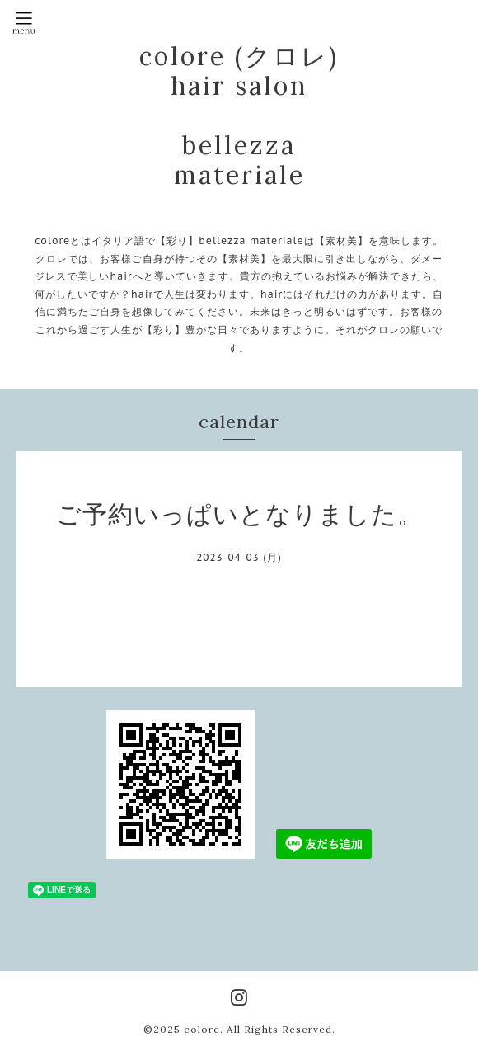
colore (202, 1029)
